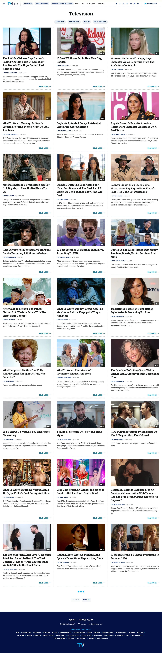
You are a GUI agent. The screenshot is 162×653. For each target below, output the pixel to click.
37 (157, 365)
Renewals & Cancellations (62, 4)
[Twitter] (120, 4)
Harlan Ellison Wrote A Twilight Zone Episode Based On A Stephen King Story (80, 556)
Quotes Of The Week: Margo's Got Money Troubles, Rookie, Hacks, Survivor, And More (134, 253)
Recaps (87, 22)
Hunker (132, 632)
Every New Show (42, 4)
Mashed (38, 635)
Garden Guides (79, 632)
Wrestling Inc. (102, 638)
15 (103, 550)
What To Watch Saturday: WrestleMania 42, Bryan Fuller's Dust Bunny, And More (26, 491)
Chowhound (26, 632)
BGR (17, 632)
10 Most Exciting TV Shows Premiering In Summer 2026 (135, 556)
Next (85, 600)
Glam (90, 632)
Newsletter (151, 4)
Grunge (97, 632)
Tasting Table (137, 635)
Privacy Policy (86, 620)
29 (49, 118)
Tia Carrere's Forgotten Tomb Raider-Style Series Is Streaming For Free (132, 310)
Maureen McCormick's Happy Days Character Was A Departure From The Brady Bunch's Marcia (132, 62)
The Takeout (81, 638)
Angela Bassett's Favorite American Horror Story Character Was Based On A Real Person (134, 127)
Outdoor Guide (73, 635)
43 (103, 180)
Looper (29, 635)
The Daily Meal (59, 638)
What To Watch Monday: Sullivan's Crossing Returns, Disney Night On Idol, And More (26, 127)
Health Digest (108, 632)
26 (103, 427)
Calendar (28, 4)
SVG (127, 635)
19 (49, 485)
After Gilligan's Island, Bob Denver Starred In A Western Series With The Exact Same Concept (24, 312)
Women (91, 638)
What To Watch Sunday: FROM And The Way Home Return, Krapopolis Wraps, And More (80, 312)
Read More (43, 86)
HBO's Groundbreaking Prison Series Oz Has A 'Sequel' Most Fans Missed (134, 433)
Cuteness (37, 632)
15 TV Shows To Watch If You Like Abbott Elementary (26, 433)
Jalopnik (20, 635)
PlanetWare (86, 635)
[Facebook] (116, 4)
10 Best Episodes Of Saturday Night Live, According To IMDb (80, 251)
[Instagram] (131, 4)
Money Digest (48, 635)
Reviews (101, 3)
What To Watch (100, 22)
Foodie (54, 632)
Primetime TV (74, 22)
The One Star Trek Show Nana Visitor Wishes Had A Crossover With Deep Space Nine (135, 374)
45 (103, 304)
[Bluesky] (134, 4)
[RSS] (138, 4)
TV (83, 3)
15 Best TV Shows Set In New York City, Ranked (79, 60)
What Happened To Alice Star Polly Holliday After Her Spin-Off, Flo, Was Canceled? (24, 373)
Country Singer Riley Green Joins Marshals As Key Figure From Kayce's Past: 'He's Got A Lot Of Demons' (133, 188)
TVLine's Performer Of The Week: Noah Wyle (79, 433)
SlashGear (119, 635)
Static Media (69, 624)
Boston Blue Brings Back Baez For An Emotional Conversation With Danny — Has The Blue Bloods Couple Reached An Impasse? (134, 495)
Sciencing (98, 635)
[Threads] (124, 4)
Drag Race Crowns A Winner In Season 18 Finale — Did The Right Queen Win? (80, 491)
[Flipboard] (127, 4)
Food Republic (65, 632)
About (72, 620)
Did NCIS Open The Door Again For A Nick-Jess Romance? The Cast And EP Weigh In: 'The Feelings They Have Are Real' (79, 190)
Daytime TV (60, 22)
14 (103, 53)
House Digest (121, 632)
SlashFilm (108, 635)
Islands (140, 632)
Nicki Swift (60, 635)
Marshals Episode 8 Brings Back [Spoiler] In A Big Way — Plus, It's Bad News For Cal (26, 188)
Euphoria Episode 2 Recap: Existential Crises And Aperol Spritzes (79, 125)
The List (71, 638)
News (77, 3)
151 (157, 485)
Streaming (91, 3)
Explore (46, 632)
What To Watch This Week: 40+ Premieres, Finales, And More (74, 371)
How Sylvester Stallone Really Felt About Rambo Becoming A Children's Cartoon (27, 251)
